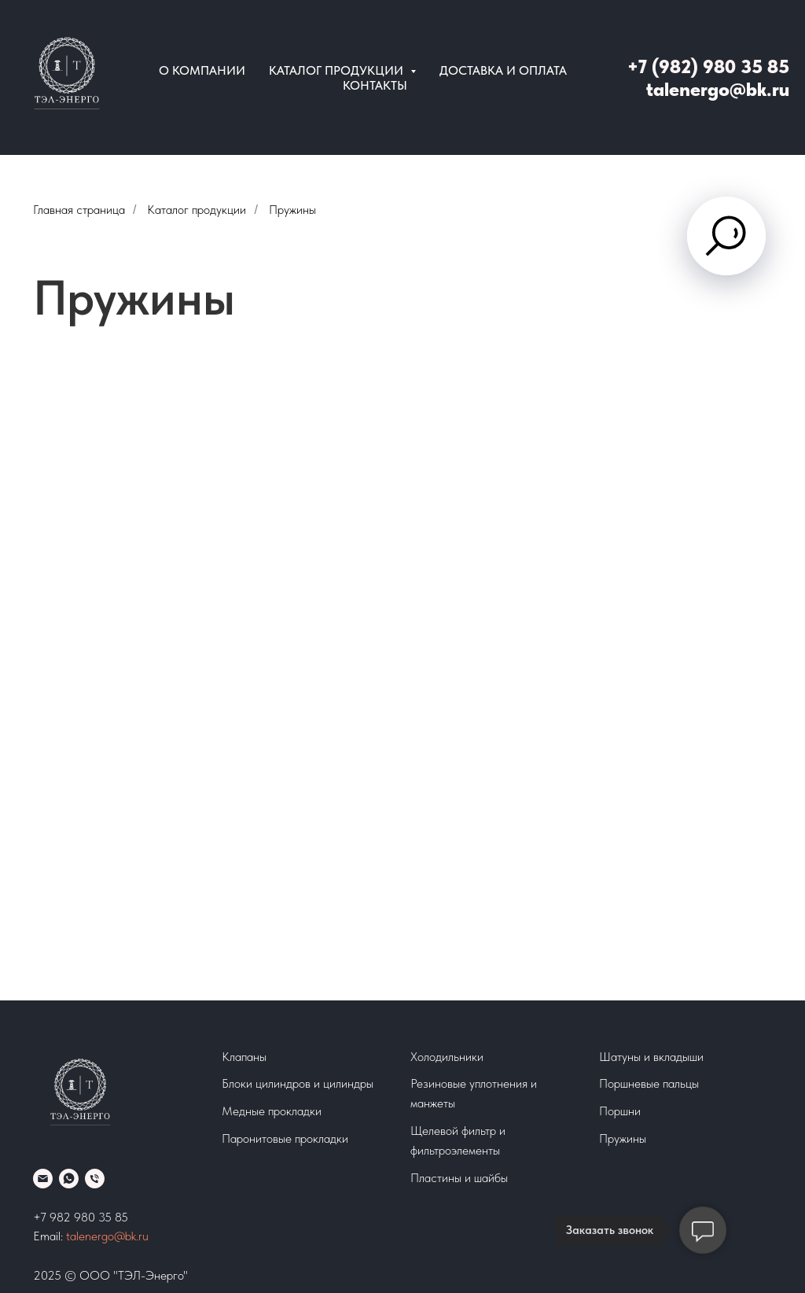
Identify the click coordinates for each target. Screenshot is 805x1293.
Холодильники (446, 1056)
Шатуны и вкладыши (651, 1056)
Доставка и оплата (503, 70)
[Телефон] (95, 1178)
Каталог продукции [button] (337, 70)
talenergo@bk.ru (717, 89)
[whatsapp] (69, 1178)
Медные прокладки (272, 1110)
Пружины (622, 1138)
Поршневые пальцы (649, 1083)
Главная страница (79, 209)
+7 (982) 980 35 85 (708, 66)
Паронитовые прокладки (285, 1138)
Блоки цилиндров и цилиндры (297, 1083)
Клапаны (244, 1056)
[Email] (43, 1178)
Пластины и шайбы (459, 1177)
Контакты (375, 85)
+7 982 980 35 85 (80, 1217)
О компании (202, 70)
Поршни (620, 1110)
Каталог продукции (196, 209)
